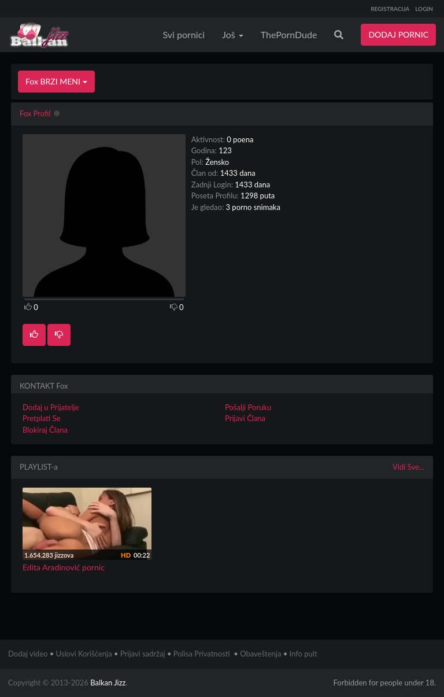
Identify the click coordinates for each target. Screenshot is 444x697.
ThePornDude (289, 34)
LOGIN (424, 8)
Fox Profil (35, 113)
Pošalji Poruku (248, 407)
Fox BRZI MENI (56, 81)
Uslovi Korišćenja (84, 653)
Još (232, 34)
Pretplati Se (42, 418)
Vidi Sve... (408, 466)
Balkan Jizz (107, 682)
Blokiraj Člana (45, 429)
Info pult (303, 653)
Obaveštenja (260, 653)
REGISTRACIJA (390, 8)
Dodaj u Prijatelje (51, 407)
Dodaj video (27, 653)
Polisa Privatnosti (201, 653)
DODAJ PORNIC (398, 34)
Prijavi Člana (245, 418)
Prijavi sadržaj (142, 653)
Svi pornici (184, 34)
